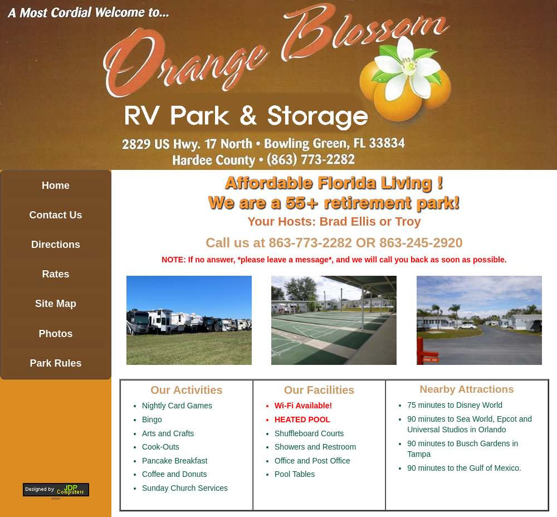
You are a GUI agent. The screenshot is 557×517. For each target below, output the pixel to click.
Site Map (55, 303)
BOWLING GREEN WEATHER (55, 430)
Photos (56, 333)
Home (56, 185)
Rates (55, 274)
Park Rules (55, 363)
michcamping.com (55, 497)
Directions (55, 244)
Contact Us (55, 215)
